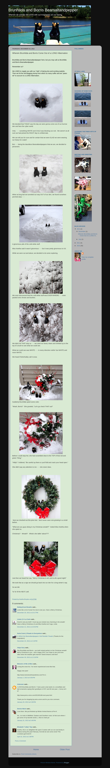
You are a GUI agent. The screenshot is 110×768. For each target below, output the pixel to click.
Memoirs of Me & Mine (25, 664)
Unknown (20, 684)
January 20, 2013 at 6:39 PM (26, 702)
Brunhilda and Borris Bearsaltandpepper (43, 10)
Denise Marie (21, 709)
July (80, 239)
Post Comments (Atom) (28, 754)
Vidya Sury (21, 647)
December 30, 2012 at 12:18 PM (27, 657)
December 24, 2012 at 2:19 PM (27, 641)
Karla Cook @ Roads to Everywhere (29, 633)
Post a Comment (20, 741)
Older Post (65, 749)
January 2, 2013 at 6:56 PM (26, 677)
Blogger (66, 762)
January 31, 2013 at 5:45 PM (26, 720)
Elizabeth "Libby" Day (24, 727)
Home (36, 749)
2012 (78, 229)
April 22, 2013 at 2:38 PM (25, 736)
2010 (78, 246)
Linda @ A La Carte (24, 619)
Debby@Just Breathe (24, 607)
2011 (78, 243)
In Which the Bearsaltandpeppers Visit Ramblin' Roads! (35, 636)
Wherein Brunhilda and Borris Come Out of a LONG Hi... (87, 235)
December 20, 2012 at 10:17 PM (27, 612)
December (82, 231)
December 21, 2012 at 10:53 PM (27, 627)
